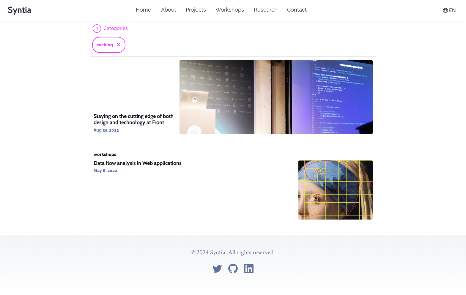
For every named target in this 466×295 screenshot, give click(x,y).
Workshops (229, 10)
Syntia (19, 9)
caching (105, 44)
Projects (196, 10)
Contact (297, 10)
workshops (105, 154)
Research (266, 10)
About (168, 10)
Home (143, 10)
